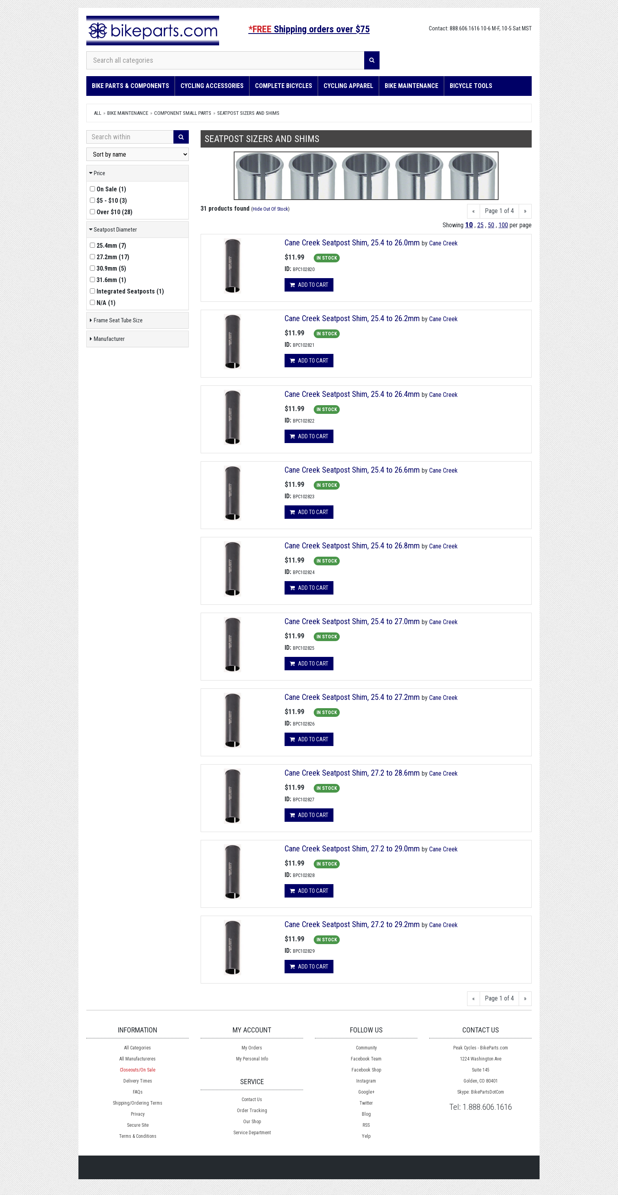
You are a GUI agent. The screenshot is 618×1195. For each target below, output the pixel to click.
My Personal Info (252, 1059)
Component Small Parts (182, 113)
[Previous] (473, 211)
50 (491, 225)
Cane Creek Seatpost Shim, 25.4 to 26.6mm (352, 470)
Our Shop (252, 1121)
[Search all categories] (225, 60)
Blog (366, 1114)
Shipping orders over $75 (309, 29)
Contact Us (252, 1099)
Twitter (366, 1103)
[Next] (525, 211)
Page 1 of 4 (499, 211)
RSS (366, 1125)
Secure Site (138, 1125)
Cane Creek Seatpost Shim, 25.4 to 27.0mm (352, 621)
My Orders (252, 1048)
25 (480, 225)
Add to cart (309, 285)
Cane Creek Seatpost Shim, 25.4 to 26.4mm (352, 394)
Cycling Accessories (212, 86)
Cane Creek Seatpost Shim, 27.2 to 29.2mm (352, 924)
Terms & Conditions (137, 1136)
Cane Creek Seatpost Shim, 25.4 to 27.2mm (352, 697)
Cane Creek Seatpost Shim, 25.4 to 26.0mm (352, 242)
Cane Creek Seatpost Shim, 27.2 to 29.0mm (352, 848)
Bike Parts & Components (130, 86)
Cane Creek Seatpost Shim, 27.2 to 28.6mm (352, 773)
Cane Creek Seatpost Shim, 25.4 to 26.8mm (352, 545)
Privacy (138, 1114)
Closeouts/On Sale (137, 1070)
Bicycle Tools (471, 86)
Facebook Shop (366, 1070)
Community (366, 1048)
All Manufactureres (137, 1059)
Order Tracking (252, 1110)
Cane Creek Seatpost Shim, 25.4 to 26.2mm (352, 318)
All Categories (137, 1048)
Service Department (252, 1132)
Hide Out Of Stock (270, 209)
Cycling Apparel (348, 86)
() (108, 189)
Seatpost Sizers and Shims (248, 113)
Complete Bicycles (283, 86)
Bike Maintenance (411, 86)
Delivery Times (137, 1081)
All (97, 113)
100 (503, 225)
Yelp (366, 1136)
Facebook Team (366, 1059)
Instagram (366, 1081)
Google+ (366, 1092)
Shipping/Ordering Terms (137, 1103)
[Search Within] (130, 137)
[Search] (372, 60)
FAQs (138, 1092)
